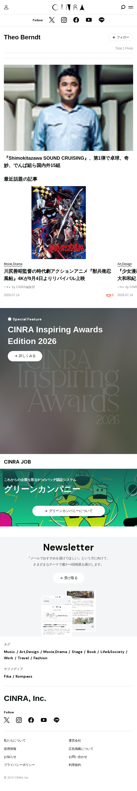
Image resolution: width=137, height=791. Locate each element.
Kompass (24, 676)
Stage (77, 652)
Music (9, 652)
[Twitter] (52, 20)
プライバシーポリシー (19, 765)
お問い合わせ (78, 757)
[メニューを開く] (131, 7)
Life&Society (112, 652)
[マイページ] (6, 7)
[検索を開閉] (123, 7)
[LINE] (101, 20)
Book (91, 652)
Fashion (40, 658)
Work (8, 658)
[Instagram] (64, 20)
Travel (23, 658)
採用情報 (10, 749)
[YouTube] (88, 20)
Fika (7, 676)
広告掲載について (81, 749)
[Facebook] (76, 20)
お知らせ (10, 757)
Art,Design (29, 652)
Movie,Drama (55, 652)
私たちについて (15, 740)
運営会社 (75, 740)
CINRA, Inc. (25, 698)
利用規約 (75, 765)
